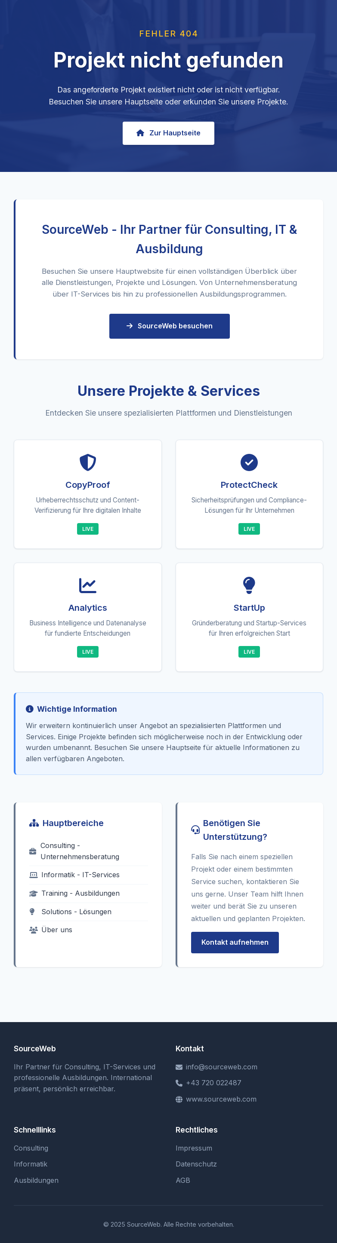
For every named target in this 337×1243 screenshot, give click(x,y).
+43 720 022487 (208, 1082)
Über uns (50, 929)
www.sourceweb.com (216, 1099)
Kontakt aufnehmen (235, 942)
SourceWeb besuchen (170, 325)
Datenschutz (196, 1164)
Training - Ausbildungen (74, 893)
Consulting (31, 1148)
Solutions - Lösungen (70, 911)
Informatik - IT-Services (74, 874)
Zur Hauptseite (168, 133)
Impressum (194, 1148)
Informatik (30, 1164)
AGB (183, 1180)
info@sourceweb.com (216, 1066)
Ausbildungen (36, 1180)
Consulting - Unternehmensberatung (74, 851)
